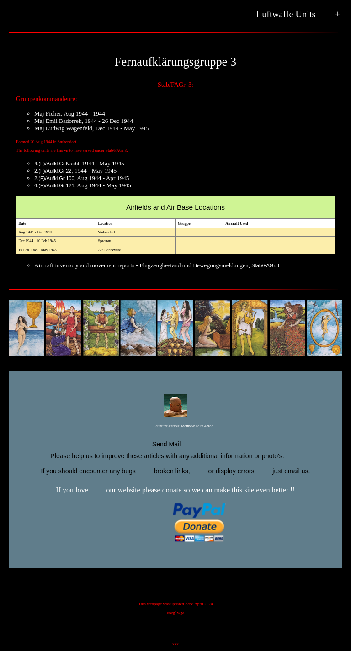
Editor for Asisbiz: (175, 426)
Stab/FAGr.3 (265, 265)
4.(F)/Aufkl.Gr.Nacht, (57, 163)
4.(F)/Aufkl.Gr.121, (55, 185)
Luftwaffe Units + (298, 14)
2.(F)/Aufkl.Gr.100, (55, 178)
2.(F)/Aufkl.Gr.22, (53, 171)
